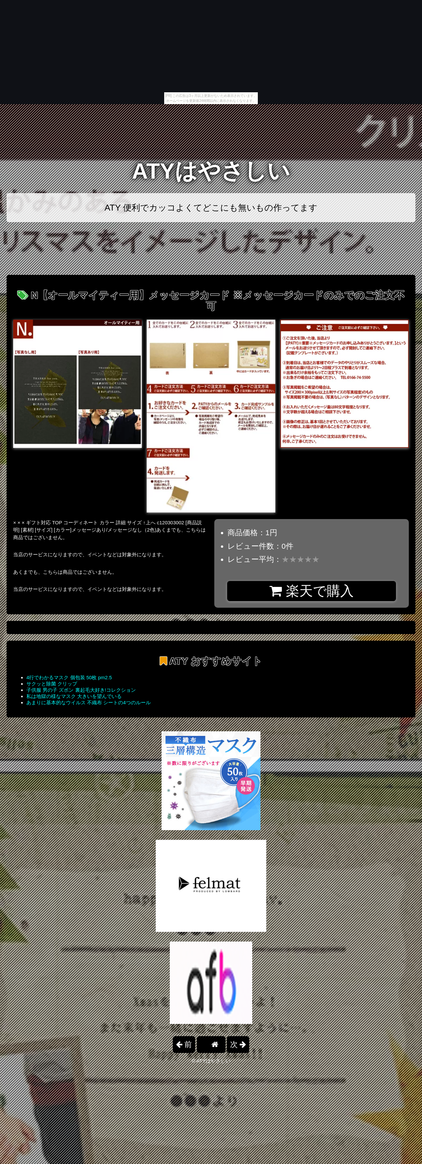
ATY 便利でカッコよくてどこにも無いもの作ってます (211, 208)
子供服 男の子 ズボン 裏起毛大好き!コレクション (81, 690)
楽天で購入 (311, 590)
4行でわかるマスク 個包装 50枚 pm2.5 (69, 677)
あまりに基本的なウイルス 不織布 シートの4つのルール (88, 702)
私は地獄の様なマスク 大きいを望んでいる (74, 696)
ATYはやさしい (211, 171)
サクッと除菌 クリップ (51, 683)
